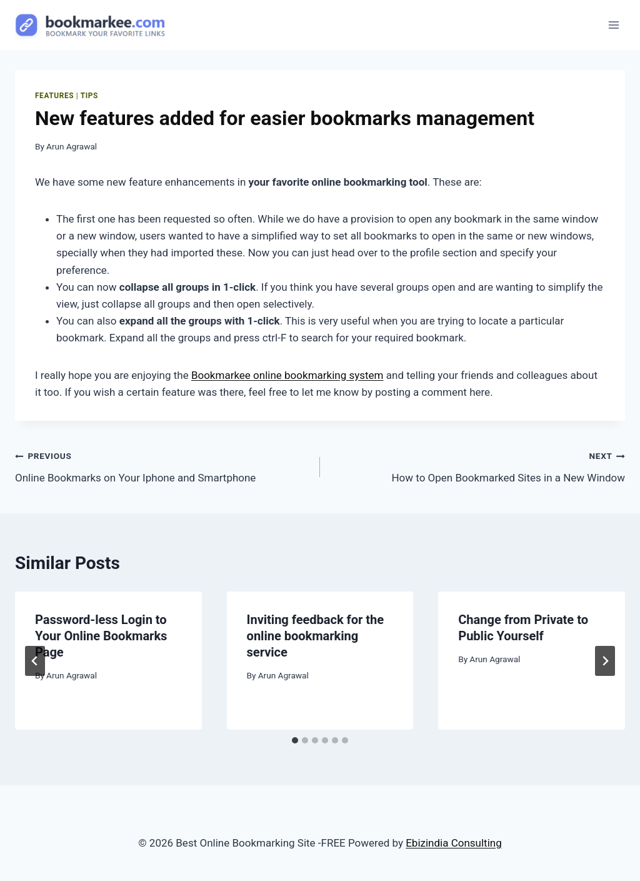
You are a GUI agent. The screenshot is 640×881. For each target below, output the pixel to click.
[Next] (605, 661)
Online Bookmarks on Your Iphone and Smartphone (162, 465)
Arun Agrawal (71, 146)
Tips (89, 95)
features (54, 95)
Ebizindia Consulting (454, 843)
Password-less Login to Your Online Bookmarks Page (101, 636)
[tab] (295, 740)
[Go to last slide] (35, 661)
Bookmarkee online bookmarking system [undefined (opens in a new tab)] (287, 375)
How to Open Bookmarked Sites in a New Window (478, 465)
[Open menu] (613, 24)
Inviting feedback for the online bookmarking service (315, 636)
